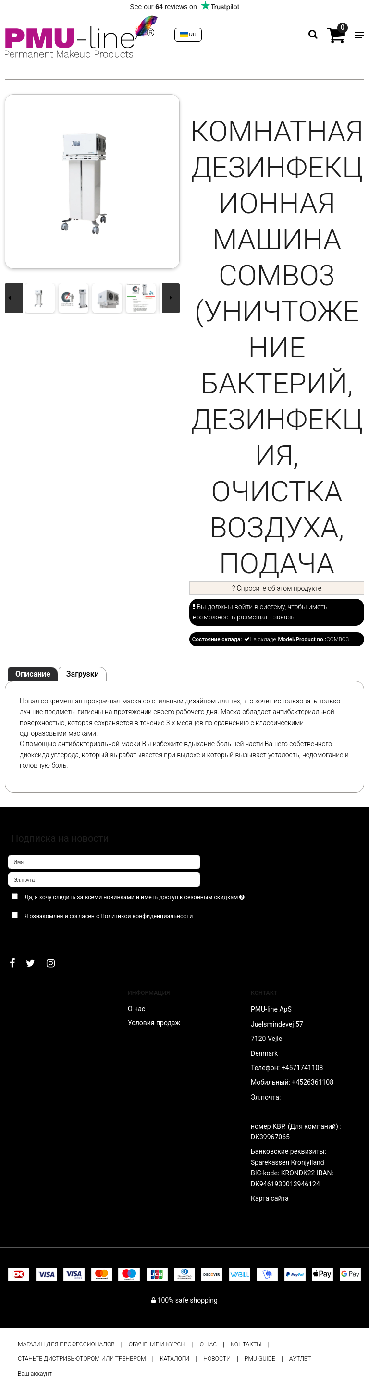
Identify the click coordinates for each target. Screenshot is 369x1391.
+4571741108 (302, 1068)
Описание (32, 673)
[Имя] (104, 861)
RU (188, 34)
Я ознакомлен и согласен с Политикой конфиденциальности (109, 916)
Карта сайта (270, 1198)
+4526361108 (312, 1082)
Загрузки (82, 673)
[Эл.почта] (104, 879)
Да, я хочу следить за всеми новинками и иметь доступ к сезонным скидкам (158, 895)
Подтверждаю (38, 935)
